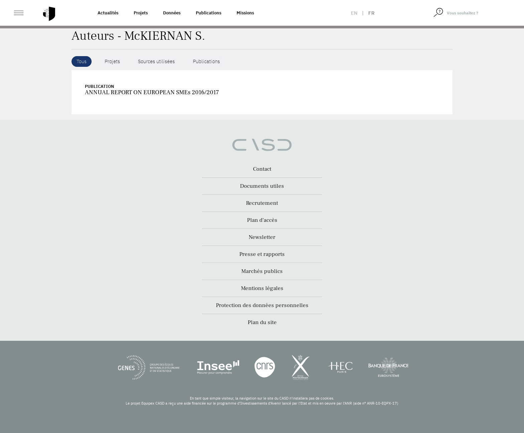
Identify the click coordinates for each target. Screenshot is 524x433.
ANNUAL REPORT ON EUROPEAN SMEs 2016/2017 (152, 92)
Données (171, 12)
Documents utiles (262, 186)
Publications (208, 12)
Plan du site (262, 322)
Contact (262, 169)
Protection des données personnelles (262, 305)
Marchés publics (262, 271)
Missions (245, 12)
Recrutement (262, 203)
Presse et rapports (262, 254)
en (354, 13)
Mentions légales (262, 288)
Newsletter (262, 237)
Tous (82, 61)
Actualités (108, 12)
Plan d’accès (262, 220)
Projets (141, 12)
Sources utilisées (156, 61)
